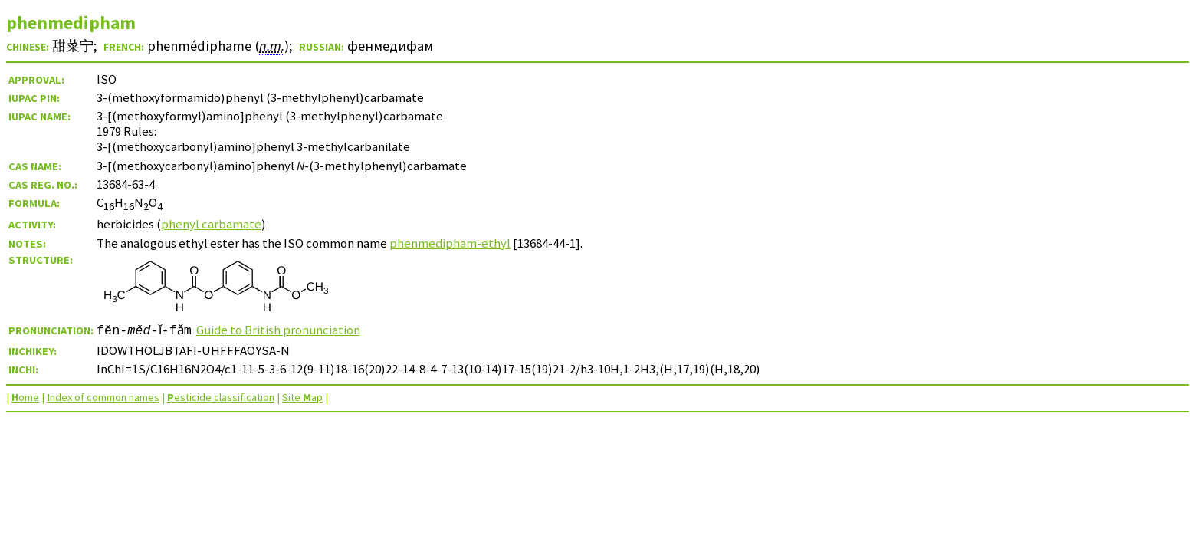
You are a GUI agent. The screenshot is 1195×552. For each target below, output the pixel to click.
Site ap (302, 397)
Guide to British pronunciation (284, 329)
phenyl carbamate (211, 223)
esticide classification (220, 397)
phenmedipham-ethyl (450, 243)
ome (25, 397)
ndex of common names (103, 397)
